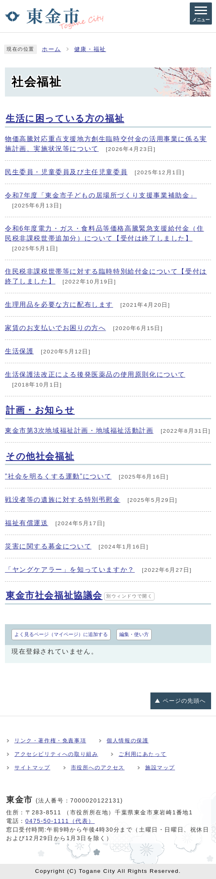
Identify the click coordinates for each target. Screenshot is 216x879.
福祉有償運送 (26, 522)
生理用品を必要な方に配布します (59, 304)
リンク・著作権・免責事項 (50, 740)
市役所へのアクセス (98, 767)
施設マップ (160, 767)
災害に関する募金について (48, 546)
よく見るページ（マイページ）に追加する (61, 634)
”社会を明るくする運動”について (58, 476)
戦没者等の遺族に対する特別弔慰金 (63, 499)
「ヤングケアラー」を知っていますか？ (70, 569)
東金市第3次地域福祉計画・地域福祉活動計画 (79, 430)
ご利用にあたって (142, 754)
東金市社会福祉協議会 (80, 595)
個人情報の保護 (127, 740)
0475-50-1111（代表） (60, 821)
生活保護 (19, 351)
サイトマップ (32, 767)
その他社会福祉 (40, 456)
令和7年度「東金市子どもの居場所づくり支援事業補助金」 (101, 195)
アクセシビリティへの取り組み (56, 754)
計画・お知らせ (40, 410)
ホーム (51, 49)
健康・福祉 (90, 49)
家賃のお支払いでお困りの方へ (55, 327)
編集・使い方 (134, 634)
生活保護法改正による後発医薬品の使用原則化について (95, 374)
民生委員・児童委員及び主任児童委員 (66, 172)
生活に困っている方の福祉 (65, 118)
